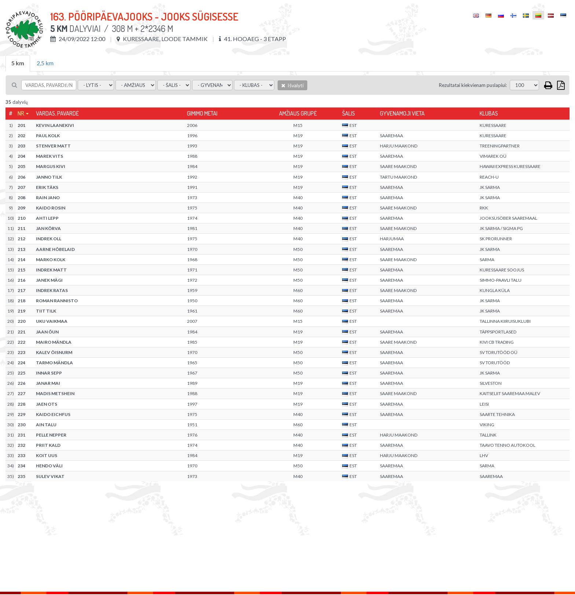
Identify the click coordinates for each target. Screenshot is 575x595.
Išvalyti (292, 85)
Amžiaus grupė (298, 113)
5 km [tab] (17, 62)
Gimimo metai (202, 113)
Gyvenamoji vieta (402, 113)
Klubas (489, 113)
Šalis (348, 113)
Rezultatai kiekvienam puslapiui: (473, 85)
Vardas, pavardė (57, 113)
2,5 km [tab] (45, 62)
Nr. (21, 113)
